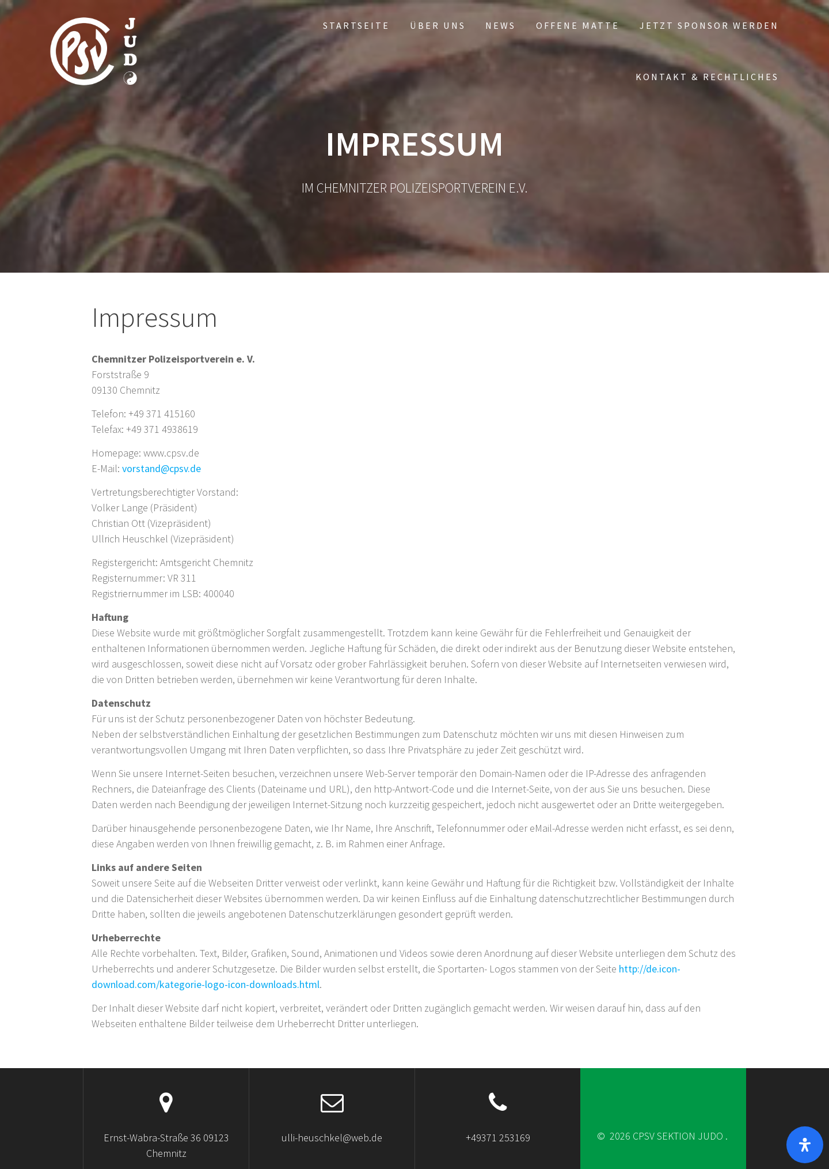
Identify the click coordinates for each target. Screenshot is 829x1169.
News (500, 25)
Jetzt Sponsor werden (709, 25)
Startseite (356, 25)
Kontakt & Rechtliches (707, 76)
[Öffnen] (804, 1144)
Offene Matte (577, 25)
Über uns (438, 25)
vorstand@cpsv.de (161, 468)
